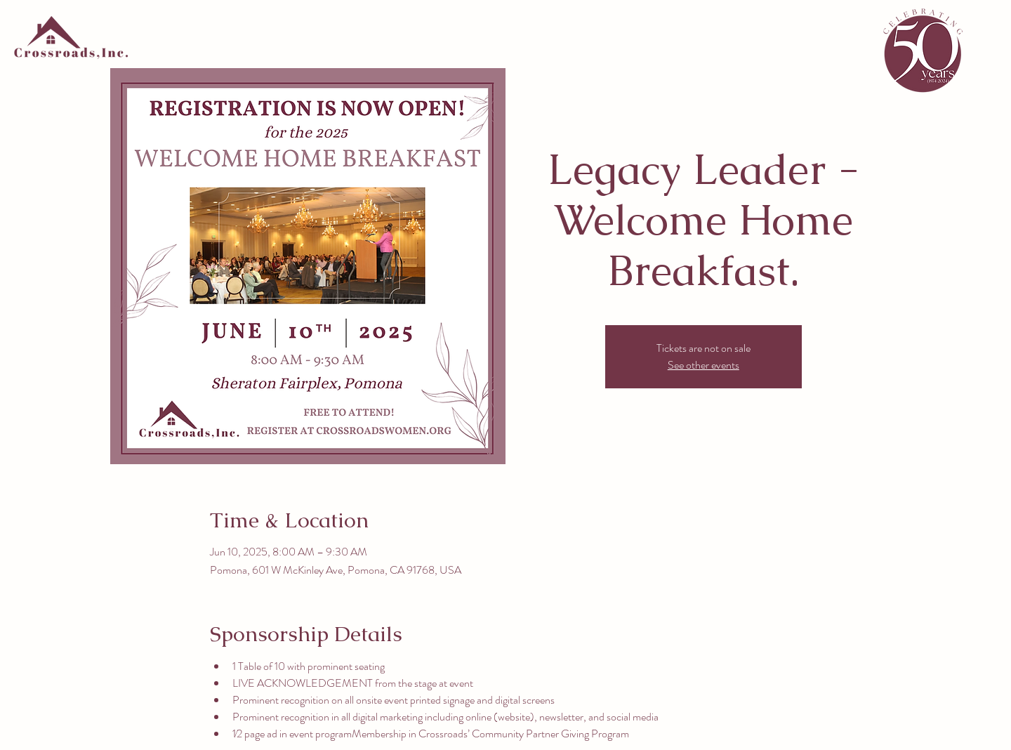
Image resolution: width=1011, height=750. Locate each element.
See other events (703, 365)
